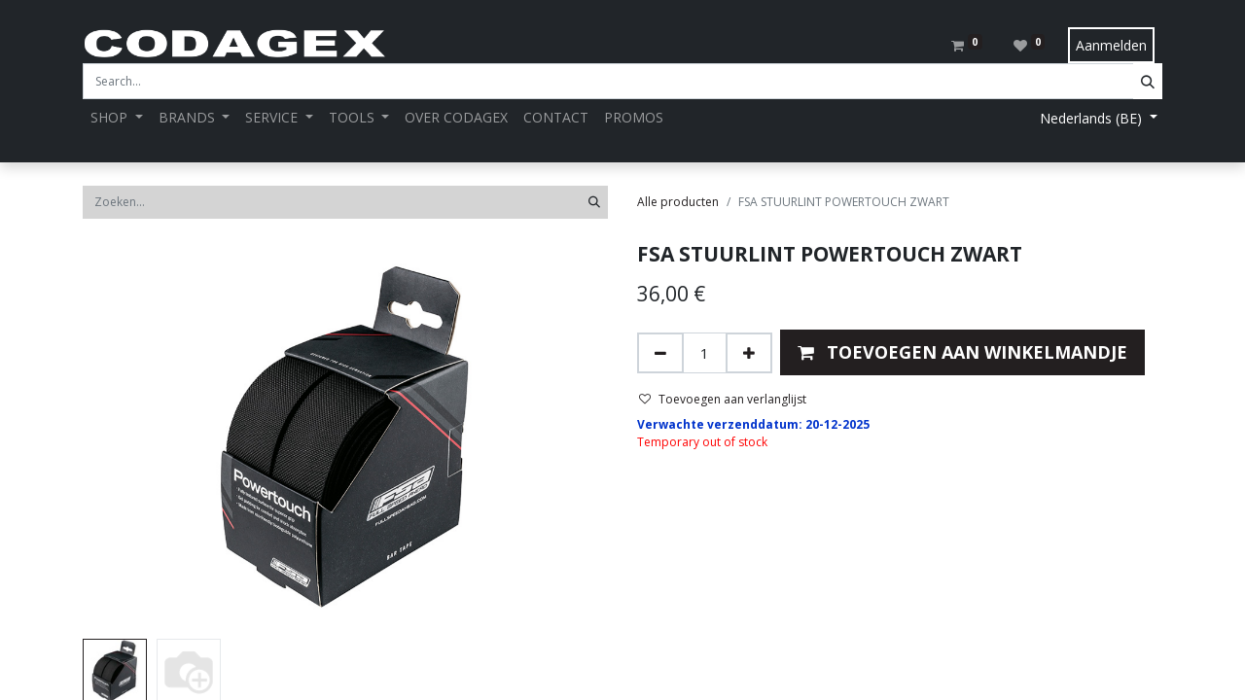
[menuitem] (456, 117)
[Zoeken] (594, 202)
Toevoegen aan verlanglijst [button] (722, 399)
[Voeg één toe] (749, 353)
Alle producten (678, 201)
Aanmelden (1111, 45)
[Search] (1147, 81)
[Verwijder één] (660, 353)
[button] (962, 352)
